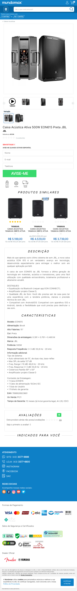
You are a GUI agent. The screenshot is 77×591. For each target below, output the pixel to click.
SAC (8, 476)
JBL (4, 131)
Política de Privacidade (11, 584)
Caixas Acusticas (9, 21)
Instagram (12, 466)
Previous (4, 103)
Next (72, 103)
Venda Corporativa (26, 575)
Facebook (12, 471)
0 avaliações (20, 138)
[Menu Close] (6, 9)
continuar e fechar (67, 582)
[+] (59, 415)
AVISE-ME (19, 173)
